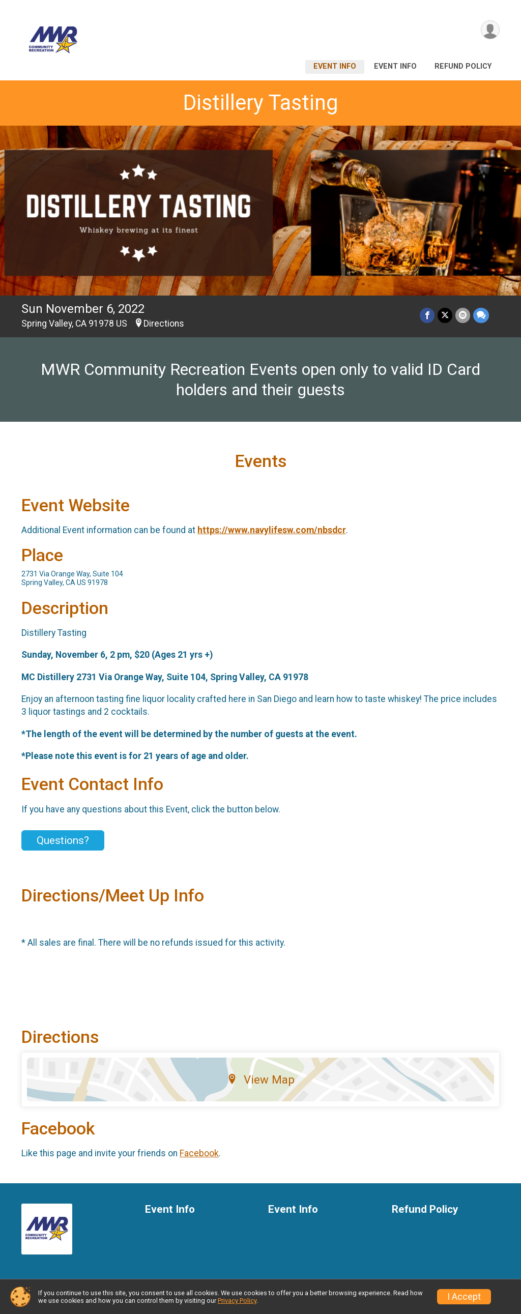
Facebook (199, 1153)
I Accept (464, 1297)
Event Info (334, 66)
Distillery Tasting (260, 102)
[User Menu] (490, 29)
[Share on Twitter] (445, 315)
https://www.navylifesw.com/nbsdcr (271, 530)
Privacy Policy (237, 1300)
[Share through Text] (481, 315)
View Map (261, 1079)
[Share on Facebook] (427, 315)
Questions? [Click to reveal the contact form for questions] (63, 840)
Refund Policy (463, 66)
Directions (163, 323)
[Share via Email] (462, 315)
